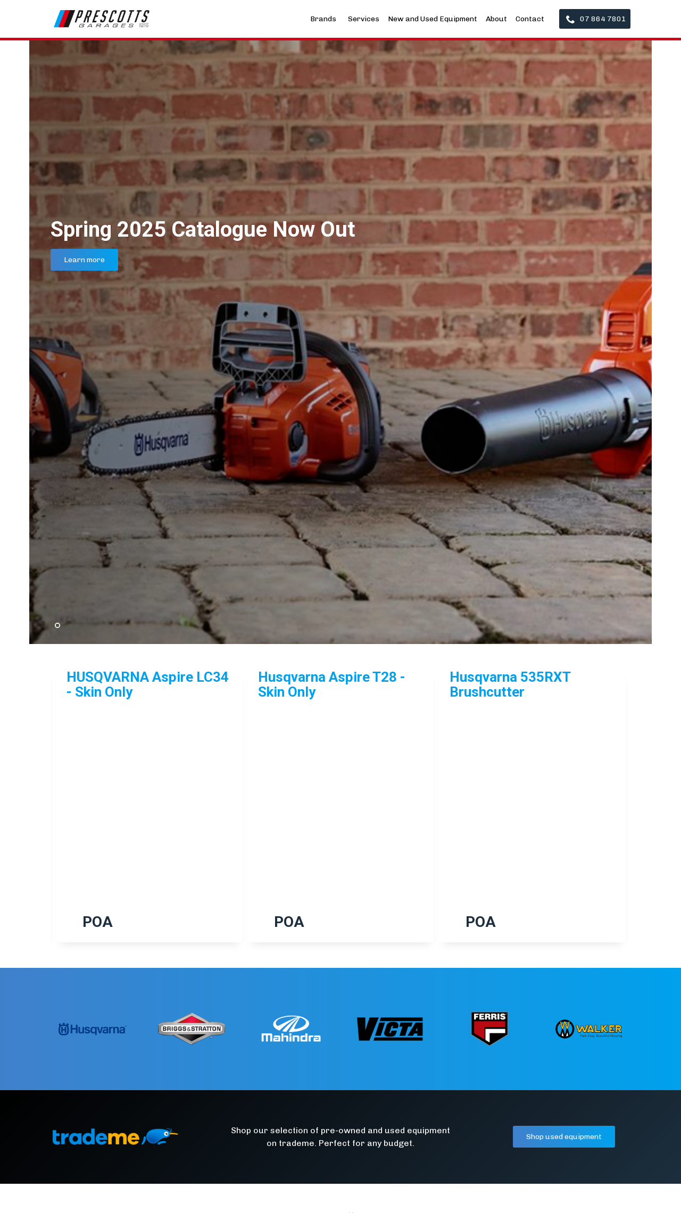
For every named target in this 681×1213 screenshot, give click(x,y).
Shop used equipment (564, 1136)
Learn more (84, 259)
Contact (530, 18)
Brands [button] (324, 18)
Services (363, 18)
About (496, 18)
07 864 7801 (596, 18)
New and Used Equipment (432, 18)
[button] (50, 815)
